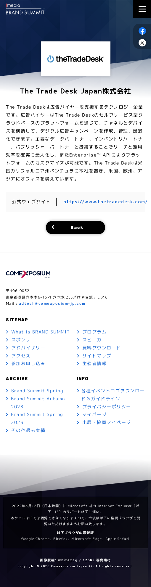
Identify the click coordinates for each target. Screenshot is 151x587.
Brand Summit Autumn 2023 (38, 403)
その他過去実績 (28, 431)
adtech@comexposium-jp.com (52, 303)
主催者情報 (94, 364)
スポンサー (23, 340)
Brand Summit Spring (37, 391)
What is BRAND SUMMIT (40, 332)
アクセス (21, 356)
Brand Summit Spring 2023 (37, 419)
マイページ (94, 415)
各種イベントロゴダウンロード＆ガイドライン (113, 395)
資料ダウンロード (101, 348)
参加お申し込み (28, 364)
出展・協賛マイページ (106, 423)
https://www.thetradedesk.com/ (106, 202)
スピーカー (94, 340)
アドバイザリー (28, 348)
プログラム (94, 332)
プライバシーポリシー (106, 407)
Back (77, 227)
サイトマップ (97, 356)
